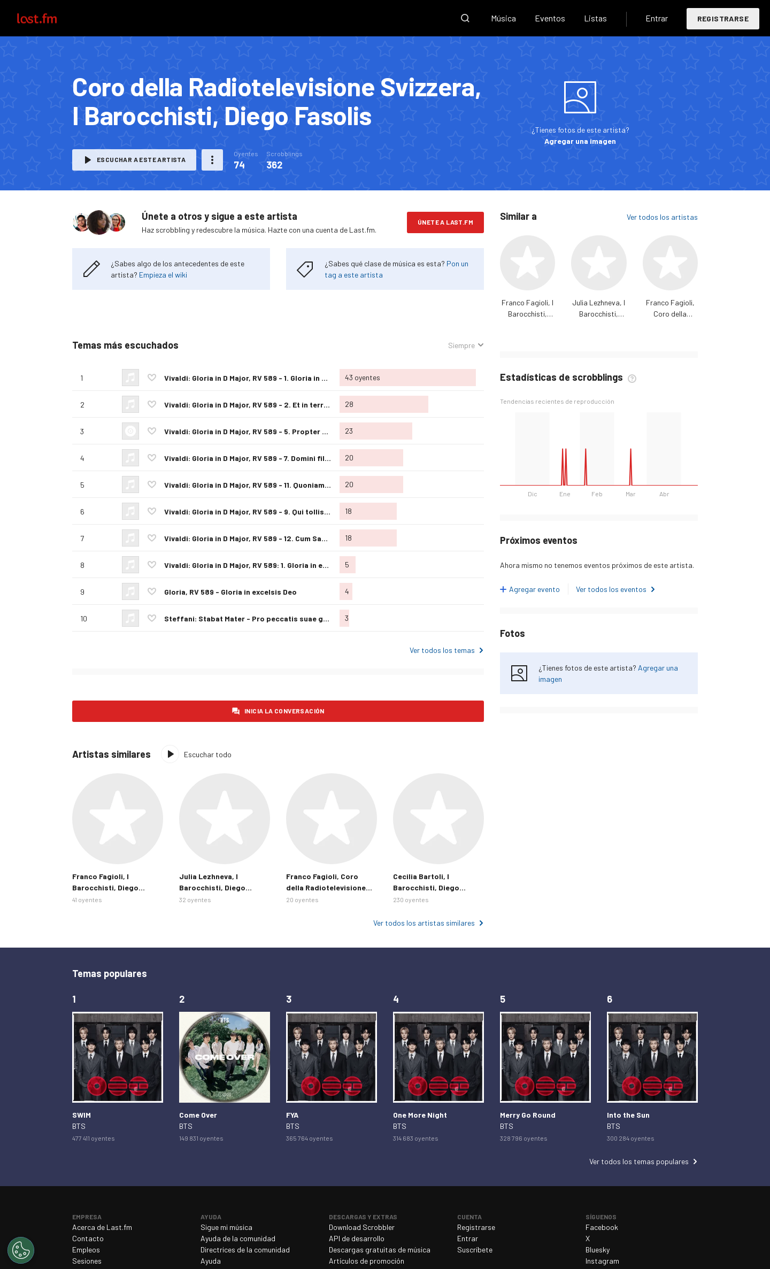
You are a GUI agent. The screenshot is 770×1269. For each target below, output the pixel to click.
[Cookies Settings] (20, 1250)
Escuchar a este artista (141, 159)
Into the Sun (628, 1114)
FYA (292, 1114)
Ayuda (211, 1260)
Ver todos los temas (442, 650)
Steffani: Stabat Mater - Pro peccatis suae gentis (252, 618)
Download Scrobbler (362, 1227)
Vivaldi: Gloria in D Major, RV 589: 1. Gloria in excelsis (256, 565)
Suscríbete (474, 1249)
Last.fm (49, 18)
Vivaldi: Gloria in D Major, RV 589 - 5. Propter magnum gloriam (273, 431)
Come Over (198, 1114)
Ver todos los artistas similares (424, 922)
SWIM (81, 1114)
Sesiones (87, 1260)
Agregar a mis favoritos (151, 377)
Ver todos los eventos (611, 589)
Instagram (602, 1260)
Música (503, 18)
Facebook (602, 1227)
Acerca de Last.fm (102, 1227)
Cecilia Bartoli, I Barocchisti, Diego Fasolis (426, 887)
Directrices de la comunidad (245, 1249)
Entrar (656, 18)
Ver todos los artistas (662, 216)
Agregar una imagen (580, 140)
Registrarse (723, 18)
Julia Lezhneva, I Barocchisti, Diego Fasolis (598, 313)
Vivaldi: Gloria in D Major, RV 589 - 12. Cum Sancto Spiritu (264, 538)
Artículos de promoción (366, 1260)
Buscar (465, 18)
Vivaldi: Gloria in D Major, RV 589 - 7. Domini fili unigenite (263, 458)
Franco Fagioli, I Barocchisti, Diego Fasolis (527, 313)
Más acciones (212, 160)
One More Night (420, 1114)
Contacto (88, 1238)
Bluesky (598, 1249)
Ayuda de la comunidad (238, 1238)
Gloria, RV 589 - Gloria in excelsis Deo (230, 591)
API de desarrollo (356, 1238)
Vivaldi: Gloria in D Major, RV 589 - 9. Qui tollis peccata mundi (271, 511)
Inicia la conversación (284, 710)
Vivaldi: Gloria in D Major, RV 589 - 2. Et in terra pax (253, 404)
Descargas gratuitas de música (379, 1249)
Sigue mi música (226, 1227)
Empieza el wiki (163, 274)
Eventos (550, 18)
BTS (79, 1125)
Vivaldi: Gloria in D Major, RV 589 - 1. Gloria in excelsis (257, 377)
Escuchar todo (208, 754)
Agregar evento (534, 589)
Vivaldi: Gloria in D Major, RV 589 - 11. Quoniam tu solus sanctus (275, 484)
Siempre (461, 345)
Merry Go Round (528, 1114)
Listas (595, 18)
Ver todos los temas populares (639, 1161)
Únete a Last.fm (445, 222)
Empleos (86, 1249)
